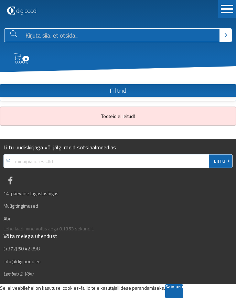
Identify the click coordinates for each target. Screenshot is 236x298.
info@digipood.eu (22, 261)
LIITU (219, 161)
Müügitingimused (20, 205)
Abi (6, 218)
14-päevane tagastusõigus (30, 193)
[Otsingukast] (121, 35)
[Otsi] (225, 35)
